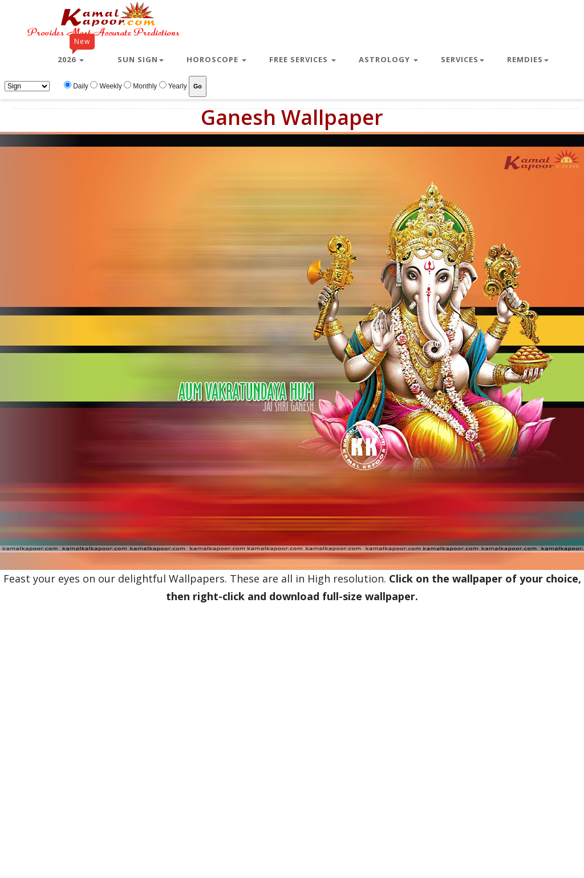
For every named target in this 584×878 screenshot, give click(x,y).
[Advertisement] (114, 719)
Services (462, 59)
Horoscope (216, 59)
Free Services (302, 59)
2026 (76, 54)
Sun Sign (140, 59)
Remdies (528, 59)
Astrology (388, 59)
